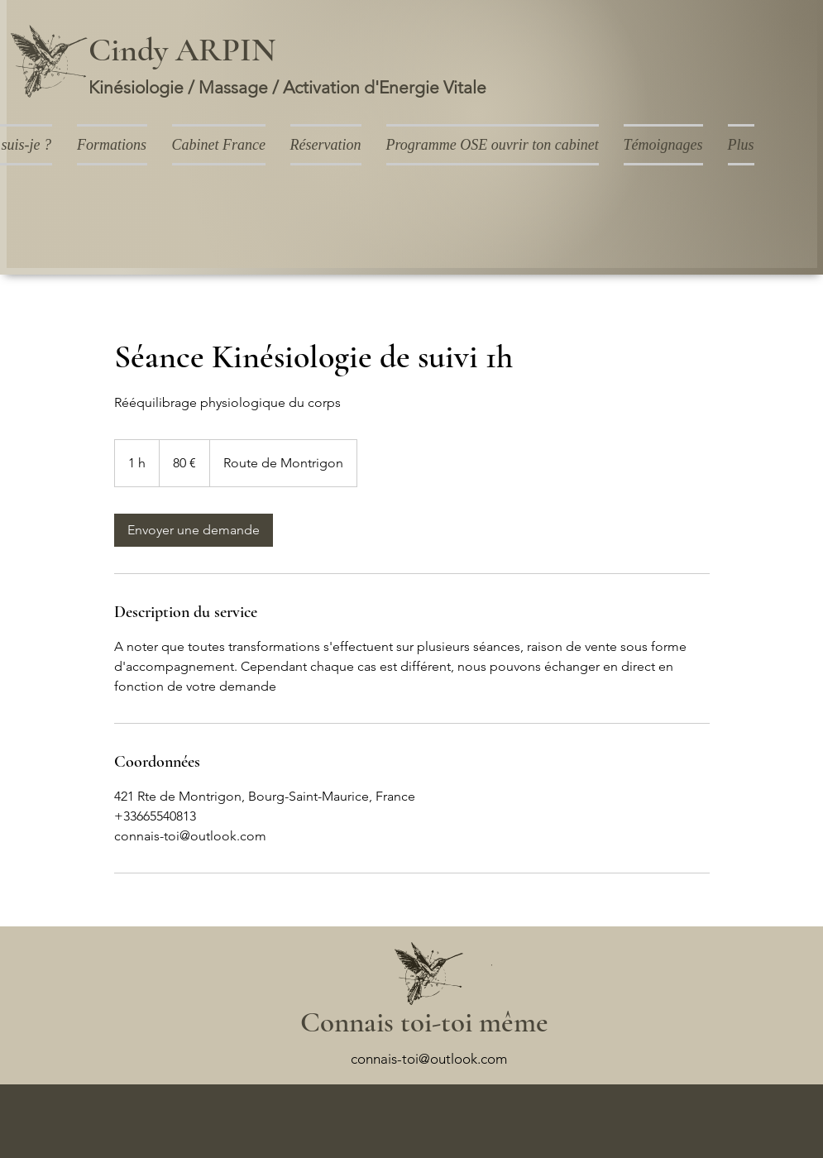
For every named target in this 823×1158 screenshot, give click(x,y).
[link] (193, 530)
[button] (112, 144)
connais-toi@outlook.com (429, 1058)
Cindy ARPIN (182, 49)
